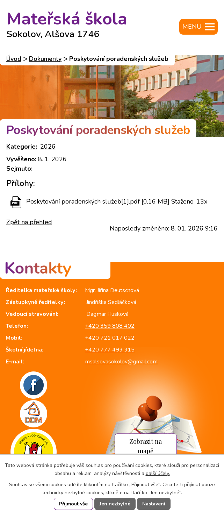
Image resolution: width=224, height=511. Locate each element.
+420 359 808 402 (110, 326)
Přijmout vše (73, 504)
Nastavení (153, 504)
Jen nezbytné (115, 504)
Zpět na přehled (29, 222)
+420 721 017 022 (110, 338)
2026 (48, 146)
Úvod (13, 59)
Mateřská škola (66, 21)
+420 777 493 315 (110, 350)
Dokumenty (45, 59)
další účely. (158, 473)
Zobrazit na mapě (145, 446)
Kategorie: (21, 146)
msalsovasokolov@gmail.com (121, 361)
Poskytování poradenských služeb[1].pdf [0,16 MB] (97, 201)
